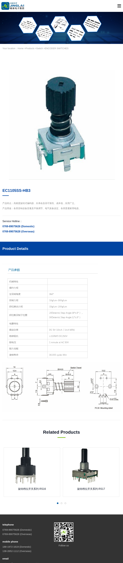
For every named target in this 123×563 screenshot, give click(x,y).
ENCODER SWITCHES (57, 48)
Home (21, 48)
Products (29, 48)
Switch (39, 48)
